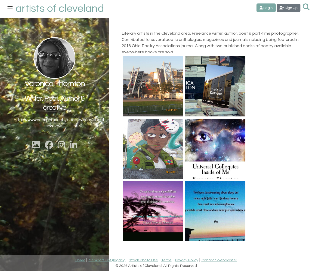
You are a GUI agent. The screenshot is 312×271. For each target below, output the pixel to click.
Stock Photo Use (143, 260)
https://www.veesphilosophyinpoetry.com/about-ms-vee (54, 123)
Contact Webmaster (219, 260)
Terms (166, 260)
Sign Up (288, 8)
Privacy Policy (186, 260)
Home (80, 260)
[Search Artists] (306, 7)
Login (266, 8)
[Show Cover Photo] (36, 146)
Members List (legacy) (107, 260)
